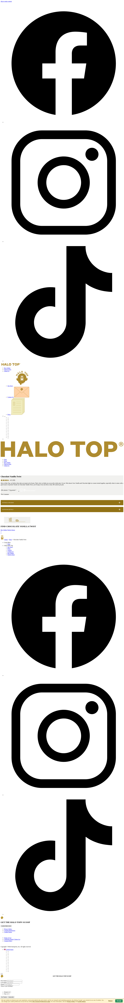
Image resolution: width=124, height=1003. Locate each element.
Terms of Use (7, 938)
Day (5, 994)
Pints (5, 459)
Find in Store (7, 369)
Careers (9, 550)
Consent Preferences (9, 930)
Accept (119, 1001)
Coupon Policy (8, 941)
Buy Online (7, 368)
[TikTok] (63, 361)
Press (16, 414)
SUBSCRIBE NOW (6, 926)
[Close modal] (2, 974)
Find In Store (11, 554)
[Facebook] (63, 122)
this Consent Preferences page (41, 1001)
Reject (110, 1001)
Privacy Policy (8, 929)
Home (6, 539)
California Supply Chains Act (12, 939)
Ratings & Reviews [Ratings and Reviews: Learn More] (8, 502)
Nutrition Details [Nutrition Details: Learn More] (7, 509)
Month (6, 992)
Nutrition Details (31, 490)
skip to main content (6, 1)
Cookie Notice (8, 932)
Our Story (18, 386)
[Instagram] (63, 241)
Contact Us (18, 397)
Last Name (4, 982)
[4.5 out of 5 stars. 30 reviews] (62, 480)
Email (2, 984)
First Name (4, 980)
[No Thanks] (4, 997)
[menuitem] (65, 417)
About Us (6, 371)
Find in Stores (11, 530)
